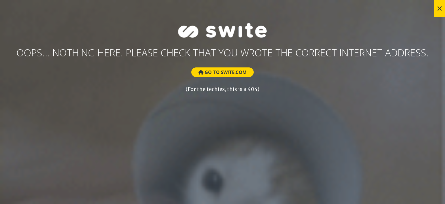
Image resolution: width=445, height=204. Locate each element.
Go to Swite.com (222, 72)
